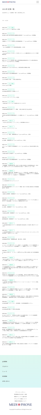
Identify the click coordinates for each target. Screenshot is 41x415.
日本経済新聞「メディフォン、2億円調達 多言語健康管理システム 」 (17, 303)
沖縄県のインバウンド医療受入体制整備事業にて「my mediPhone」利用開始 (19, 41)
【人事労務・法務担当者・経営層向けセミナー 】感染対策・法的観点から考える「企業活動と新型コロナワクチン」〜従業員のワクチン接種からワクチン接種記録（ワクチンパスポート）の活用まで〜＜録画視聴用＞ (20, 173)
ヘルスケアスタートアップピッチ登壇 (10, 97)
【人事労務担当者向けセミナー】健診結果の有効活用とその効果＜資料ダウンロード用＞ (20, 225)
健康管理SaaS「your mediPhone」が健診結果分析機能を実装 (16, 67)
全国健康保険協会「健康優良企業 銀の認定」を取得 (14, 239)
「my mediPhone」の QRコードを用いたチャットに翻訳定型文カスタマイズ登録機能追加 (20, 53)
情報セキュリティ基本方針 (20, 396)
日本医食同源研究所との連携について (10, 91)
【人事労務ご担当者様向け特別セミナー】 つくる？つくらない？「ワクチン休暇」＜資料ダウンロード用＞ (20, 282)
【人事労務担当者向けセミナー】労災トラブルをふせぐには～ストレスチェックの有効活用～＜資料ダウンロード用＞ (20, 232)
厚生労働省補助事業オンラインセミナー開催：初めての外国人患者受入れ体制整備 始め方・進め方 (21, 187)
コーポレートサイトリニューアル (9, 128)
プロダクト (5, 366)
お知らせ (11, 120)
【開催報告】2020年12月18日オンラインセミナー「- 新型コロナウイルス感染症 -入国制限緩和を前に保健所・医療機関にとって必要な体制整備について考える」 (20, 323)
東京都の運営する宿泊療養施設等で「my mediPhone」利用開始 (16, 159)
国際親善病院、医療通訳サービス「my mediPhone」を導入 (15, 219)
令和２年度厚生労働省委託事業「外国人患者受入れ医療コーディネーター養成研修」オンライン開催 (20, 344)
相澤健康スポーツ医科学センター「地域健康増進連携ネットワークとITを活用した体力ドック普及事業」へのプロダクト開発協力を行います (20, 200)
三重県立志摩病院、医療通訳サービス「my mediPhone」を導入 (16, 193)
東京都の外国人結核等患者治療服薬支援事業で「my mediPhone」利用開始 (19, 35)
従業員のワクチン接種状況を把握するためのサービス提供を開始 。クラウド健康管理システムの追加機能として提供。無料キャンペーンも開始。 (20, 289)
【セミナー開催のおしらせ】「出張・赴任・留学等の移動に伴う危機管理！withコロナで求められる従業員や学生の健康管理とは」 (20, 337)
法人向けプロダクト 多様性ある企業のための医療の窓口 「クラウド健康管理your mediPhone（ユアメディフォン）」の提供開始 (19, 316)
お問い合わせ (6, 381)
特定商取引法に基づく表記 (20, 394)
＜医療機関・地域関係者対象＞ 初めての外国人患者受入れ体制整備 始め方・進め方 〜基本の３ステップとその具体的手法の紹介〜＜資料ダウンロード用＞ (20, 166)
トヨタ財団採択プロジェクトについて (10, 180)
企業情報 (4, 361)
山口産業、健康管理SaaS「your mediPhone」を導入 (14, 140)
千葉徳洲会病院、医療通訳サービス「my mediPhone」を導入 (16, 213)
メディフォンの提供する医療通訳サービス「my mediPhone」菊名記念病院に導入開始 (20, 147)
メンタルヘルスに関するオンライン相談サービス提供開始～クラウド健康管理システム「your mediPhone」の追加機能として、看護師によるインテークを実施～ (20, 245)
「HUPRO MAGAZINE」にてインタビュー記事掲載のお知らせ (15, 122)
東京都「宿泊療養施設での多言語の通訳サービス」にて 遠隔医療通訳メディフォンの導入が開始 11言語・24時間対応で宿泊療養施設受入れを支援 (20, 330)
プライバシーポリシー (20, 392)
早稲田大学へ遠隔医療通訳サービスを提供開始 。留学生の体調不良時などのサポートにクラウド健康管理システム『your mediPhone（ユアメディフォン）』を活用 (20, 275)
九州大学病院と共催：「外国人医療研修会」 (12, 79)
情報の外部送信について (20, 401)
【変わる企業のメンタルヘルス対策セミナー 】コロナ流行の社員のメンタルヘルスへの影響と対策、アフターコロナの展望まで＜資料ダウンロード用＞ (20, 260)
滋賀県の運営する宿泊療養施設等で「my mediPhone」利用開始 (16, 73)
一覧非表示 (11, 163)
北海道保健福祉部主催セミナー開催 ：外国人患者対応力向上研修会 (17, 109)
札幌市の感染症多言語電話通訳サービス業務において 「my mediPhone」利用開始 (20, 116)
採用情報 (4, 376)
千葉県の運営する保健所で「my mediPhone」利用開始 (14, 153)
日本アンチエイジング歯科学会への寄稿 (11, 29)
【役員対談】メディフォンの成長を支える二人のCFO (14, 103)
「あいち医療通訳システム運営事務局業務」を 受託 (13, 47)
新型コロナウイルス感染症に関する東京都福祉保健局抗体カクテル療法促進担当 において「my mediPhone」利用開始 (20, 61)
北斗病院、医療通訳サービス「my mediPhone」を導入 (14, 207)
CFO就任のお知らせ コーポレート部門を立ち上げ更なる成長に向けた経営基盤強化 (20, 253)
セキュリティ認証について (20, 399)
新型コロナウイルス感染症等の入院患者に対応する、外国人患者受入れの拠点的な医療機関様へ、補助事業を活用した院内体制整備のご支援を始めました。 (20, 296)
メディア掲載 (11, 27)
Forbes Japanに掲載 (6, 85)
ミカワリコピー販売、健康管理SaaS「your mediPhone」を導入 (16, 134)
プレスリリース (11, 33)
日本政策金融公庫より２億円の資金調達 (11, 309)
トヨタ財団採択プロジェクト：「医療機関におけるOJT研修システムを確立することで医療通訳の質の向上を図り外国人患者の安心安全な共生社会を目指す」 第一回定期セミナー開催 (20, 267)
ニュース (4, 371)
